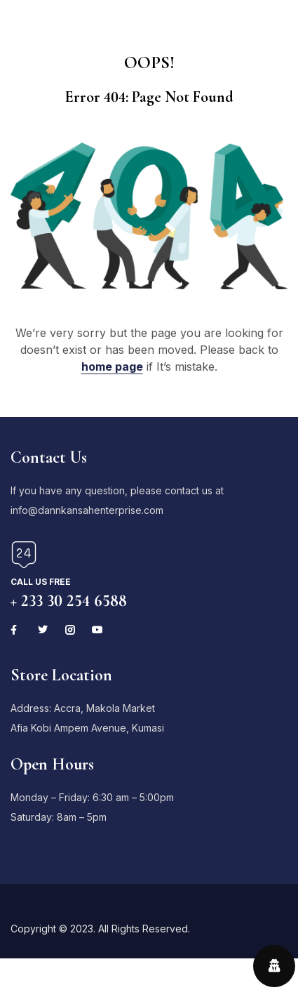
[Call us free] (24, 554)
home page (112, 366)
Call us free (41, 581)
